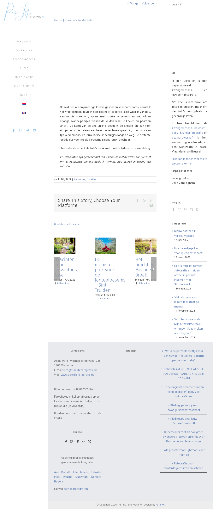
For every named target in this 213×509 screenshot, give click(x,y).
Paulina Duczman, (77, 476)
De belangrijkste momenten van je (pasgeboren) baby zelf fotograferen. (184, 392)
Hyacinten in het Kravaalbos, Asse (66, 267)
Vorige (134, 3)
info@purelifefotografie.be (80, 370)
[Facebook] (173, 209)
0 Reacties (63, 283)
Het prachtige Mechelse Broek (145, 267)
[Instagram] (179, 209)
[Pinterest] (185, 209)
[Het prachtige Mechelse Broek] (146, 239)
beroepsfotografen (76, 488)
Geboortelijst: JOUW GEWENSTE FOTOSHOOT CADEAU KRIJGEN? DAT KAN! (183, 374)
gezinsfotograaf (182, 137)
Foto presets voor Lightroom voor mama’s (184, 452)
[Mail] (191, 209)
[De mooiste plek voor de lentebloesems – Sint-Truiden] (105, 239)
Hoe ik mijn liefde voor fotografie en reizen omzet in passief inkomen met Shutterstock (188, 275)
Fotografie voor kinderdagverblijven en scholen (183, 466)
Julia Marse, (81, 472)
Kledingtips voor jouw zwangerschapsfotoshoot (184, 408)
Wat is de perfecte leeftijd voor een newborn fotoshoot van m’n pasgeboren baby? (184, 356)
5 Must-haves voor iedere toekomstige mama (186, 302)
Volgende (148, 3)
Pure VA (160, 504)
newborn (199, 128)
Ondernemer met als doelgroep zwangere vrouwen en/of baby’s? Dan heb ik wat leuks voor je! (184, 437)
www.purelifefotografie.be (77, 374)
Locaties (92, 179)
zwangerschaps (182, 128)
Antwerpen (80, 179)
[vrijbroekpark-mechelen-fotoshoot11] (105, 60)
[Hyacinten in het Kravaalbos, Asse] (64, 239)
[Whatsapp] (197, 209)
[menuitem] (24, 104)
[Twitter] (89, 441)
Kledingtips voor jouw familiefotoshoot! (183, 421)
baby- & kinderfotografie (187, 132)
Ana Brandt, (63, 472)
